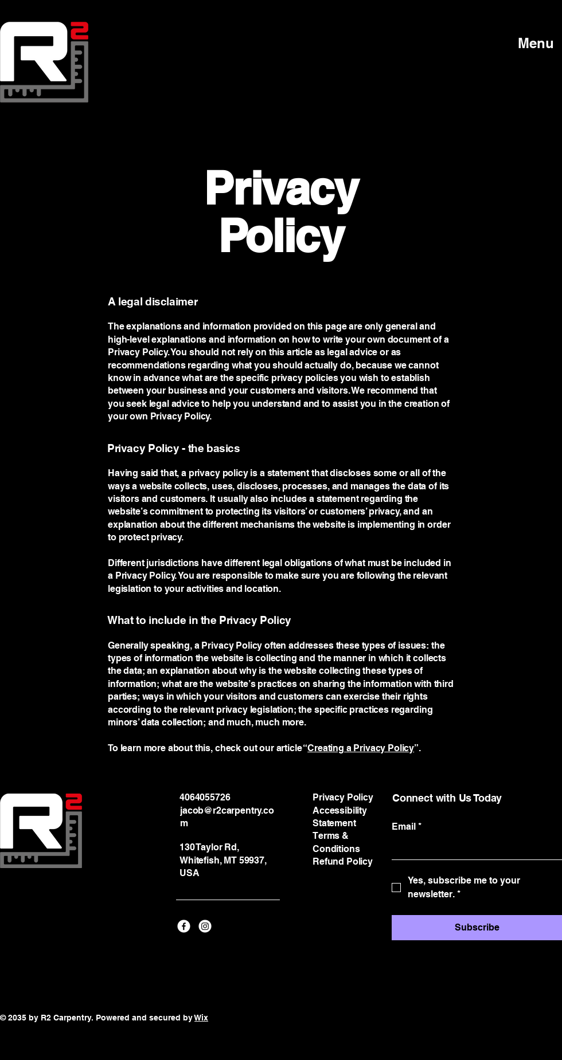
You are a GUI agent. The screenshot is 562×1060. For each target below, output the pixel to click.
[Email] (473, 848)
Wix (201, 1017)
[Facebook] (184, 926)
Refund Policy (343, 861)
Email (407, 826)
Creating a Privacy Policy (360, 748)
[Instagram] (205, 926)
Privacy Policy (343, 797)
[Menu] (524, 43)
